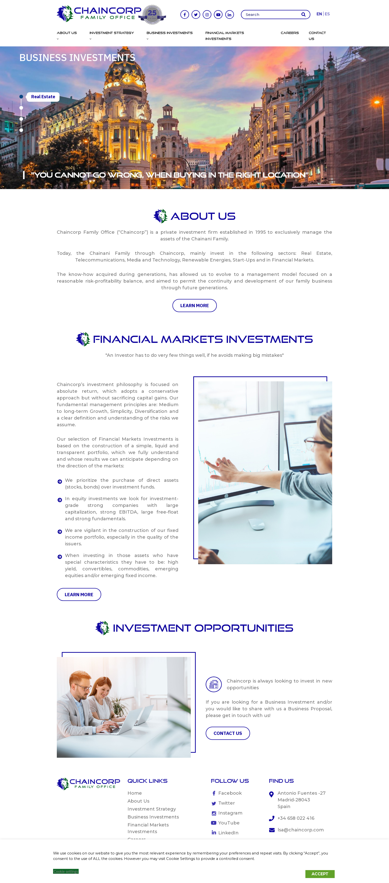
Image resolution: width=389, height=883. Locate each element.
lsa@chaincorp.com (301, 830)
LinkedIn (228, 833)
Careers (290, 32)
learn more (194, 305)
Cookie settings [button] (66, 871)
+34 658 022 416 (296, 818)
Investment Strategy (152, 809)
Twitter (226, 803)
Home (135, 793)
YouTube (229, 823)
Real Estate (43, 96)
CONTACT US (228, 733)
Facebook (230, 793)
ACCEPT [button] (320, 874)
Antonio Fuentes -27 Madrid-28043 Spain (301, 799)
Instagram (230, 813)
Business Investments (153, 817)
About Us (138, 801)
